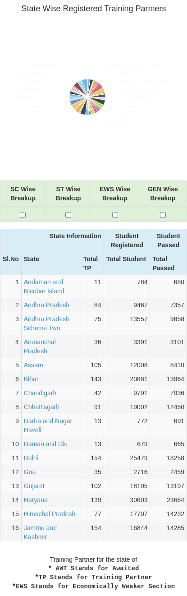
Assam (33, 365)
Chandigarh (40, 393)
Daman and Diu (46, 444)
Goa (30, 472)
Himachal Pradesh (49, 513)
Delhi (31, 458)
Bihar (31, 379)
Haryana (36, 500)
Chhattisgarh (41, 407)
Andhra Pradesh (46, 305)
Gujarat (34, 486)
